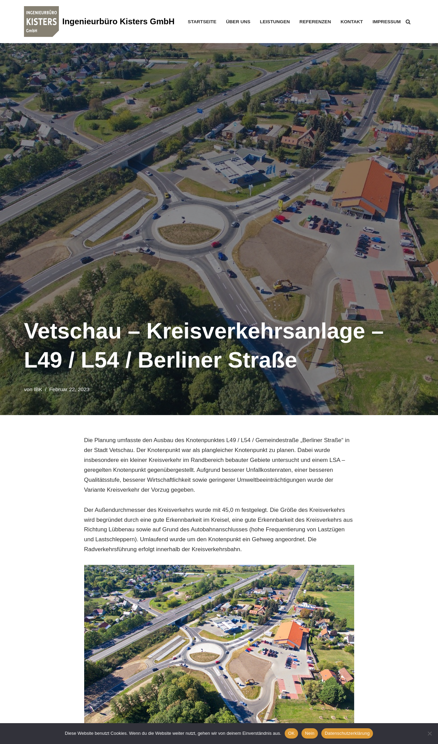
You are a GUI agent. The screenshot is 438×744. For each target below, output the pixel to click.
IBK (38, 389)
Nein (309, 733)
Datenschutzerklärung (347, 733)
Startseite (202, 21)
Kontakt (351, 21)
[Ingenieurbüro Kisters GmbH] (99, 21)
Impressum (387, 21)
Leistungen (275, 21)
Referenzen (315, 21)
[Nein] (429, 733)
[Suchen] (408, 21)
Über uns (238, 21)
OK (291, 733)
